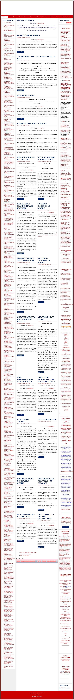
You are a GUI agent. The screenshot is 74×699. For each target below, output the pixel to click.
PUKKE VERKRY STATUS (28, 35)
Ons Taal (36, 16)
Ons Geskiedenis (43, 16)
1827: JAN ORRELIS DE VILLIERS (26, 158)
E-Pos (29, 37)
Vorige (22, 561)
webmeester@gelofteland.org (66, 259)
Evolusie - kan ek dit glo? (65, 606)
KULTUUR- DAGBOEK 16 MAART (32, 124)
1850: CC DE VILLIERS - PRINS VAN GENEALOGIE (46, 379)
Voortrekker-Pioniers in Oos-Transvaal (65, 643)
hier (70, 58)
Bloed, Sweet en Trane (65, 246)
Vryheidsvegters (64, 180)
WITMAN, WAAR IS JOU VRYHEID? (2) (46, 158)
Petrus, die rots (65, 607)
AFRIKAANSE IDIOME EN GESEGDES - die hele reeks (65, 673)
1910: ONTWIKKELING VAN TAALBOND (25, 379)
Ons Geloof (29, 16)
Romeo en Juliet (65, 609)
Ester (65, 611)
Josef (65, 633)
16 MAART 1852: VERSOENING (28, 140)
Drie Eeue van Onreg (65, 637)
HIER (69, 98)
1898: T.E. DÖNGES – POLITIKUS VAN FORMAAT (47, 481)
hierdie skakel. (67, 55)
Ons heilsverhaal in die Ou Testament (65, 602)
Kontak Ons (57, 16)
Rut (65, 635)
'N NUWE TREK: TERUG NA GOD (66, 442)
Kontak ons (34, 696)
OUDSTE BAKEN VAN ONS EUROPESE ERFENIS (26, 319)
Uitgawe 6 (66, 341)
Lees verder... (20, 51)
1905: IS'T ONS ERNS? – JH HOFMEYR (28, 552)
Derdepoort (65, 630)
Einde (54, 561)
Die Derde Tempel (65, 622)
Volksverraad (62, 586)
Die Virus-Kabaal (65, 16)
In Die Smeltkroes (64, 219)
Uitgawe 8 (66, 343)
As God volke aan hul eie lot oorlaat (65, 581)
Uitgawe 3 (66, 337)
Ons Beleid (11, 16)
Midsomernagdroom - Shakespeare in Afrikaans (65, 618)
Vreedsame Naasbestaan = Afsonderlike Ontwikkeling (65, 597)
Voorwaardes (39, 696)
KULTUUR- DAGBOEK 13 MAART (44, 260)
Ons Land (18, 16)
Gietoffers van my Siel (65, 509)
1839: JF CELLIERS (24, 555)
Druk (27, 37)
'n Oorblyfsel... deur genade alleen (65, 590)
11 (45, 561)
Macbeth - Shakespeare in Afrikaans (65, 624)
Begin (18, 561)
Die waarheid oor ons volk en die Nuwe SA (65, 584)
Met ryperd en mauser (65, 626)
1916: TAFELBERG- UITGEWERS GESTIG (25, 481)
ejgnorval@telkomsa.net (66, 37)
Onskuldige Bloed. (65, 199)
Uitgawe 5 (66, 339)
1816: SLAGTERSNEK (47, 420)
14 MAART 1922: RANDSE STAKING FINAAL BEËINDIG (47, 235)
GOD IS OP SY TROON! (23, 421)
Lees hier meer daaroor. (65, 168)
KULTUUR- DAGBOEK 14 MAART (44, 206)
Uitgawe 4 (66, 338)
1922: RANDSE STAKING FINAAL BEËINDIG (25, 206)
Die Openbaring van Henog (65, 620)
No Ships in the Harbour (65, 599)
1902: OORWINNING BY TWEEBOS (26, 515)
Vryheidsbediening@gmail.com (67, 304)
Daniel (65, 604)
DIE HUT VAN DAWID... (25, 554)
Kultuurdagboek (40, 39)
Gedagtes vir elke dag (40, 23)
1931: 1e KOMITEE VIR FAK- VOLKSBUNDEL (46, 516)
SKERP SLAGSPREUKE (66, 660)
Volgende (49, 561)
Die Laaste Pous (65, 631)
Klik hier (61, 557)
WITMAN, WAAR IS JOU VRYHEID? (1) (25, 259)
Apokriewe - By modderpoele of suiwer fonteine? (65, 614)
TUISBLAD (4, 16)
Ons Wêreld (51, 16)
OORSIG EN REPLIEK (66, 329)
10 (42, 561)
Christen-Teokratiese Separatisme (65, 593)
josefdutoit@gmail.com (66, 437)
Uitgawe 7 (66, 342)
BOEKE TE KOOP (66, 517)
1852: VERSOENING (26, 95)
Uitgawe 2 (66, 335)
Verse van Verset (65, 595)
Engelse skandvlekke (65, 640)
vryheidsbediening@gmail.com (67, 471)
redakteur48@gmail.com (66, 324)
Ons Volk (23, 16)
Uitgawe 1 (66, 334)
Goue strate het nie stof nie (65, 628)
